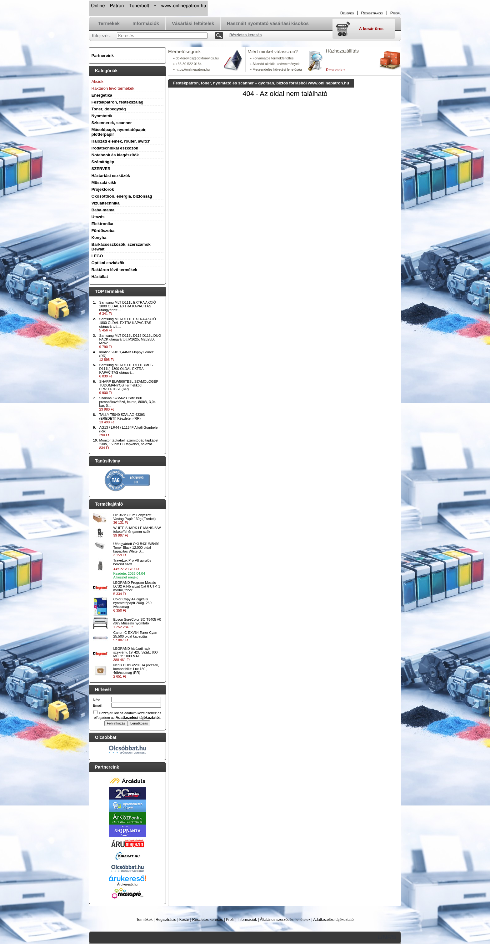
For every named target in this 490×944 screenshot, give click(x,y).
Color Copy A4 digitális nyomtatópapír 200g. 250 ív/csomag (132, 602)
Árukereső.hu (127, 884)
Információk (247, 919)
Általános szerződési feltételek (285, 919)
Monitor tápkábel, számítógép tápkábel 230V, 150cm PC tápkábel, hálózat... (128, 442)
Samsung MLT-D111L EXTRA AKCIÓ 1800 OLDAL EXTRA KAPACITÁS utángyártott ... (127, 306)
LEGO (97, 256)
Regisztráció (166, 919)
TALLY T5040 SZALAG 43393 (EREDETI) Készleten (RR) (122, 416)
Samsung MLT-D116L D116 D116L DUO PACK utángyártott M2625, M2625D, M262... (130, 339)
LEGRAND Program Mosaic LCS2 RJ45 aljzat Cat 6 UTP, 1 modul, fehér (136, 586)
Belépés (347, 13)
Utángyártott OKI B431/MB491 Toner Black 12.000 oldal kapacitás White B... (136, 547)
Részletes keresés (207, 919)
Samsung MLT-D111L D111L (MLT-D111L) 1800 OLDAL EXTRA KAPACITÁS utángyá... (126, 368)
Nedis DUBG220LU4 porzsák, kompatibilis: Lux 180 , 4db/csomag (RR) (136, 668)
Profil (230, 919)
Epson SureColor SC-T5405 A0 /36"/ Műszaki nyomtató (137, 621)
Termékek (144, 919)
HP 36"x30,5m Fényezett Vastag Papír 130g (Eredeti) (134, 517)
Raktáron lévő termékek (115, 269)
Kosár (184, 919)
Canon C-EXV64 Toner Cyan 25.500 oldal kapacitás (135, 634)
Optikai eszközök (108, 262)
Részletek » (336, 70)
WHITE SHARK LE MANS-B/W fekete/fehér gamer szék (137, 529)
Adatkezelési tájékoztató (333, 919)
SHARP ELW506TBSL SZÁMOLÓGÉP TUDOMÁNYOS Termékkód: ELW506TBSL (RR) (128, 385)
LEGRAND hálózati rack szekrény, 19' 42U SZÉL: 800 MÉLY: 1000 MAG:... (135, 652)
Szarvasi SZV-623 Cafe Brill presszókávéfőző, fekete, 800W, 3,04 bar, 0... (127, 401)
